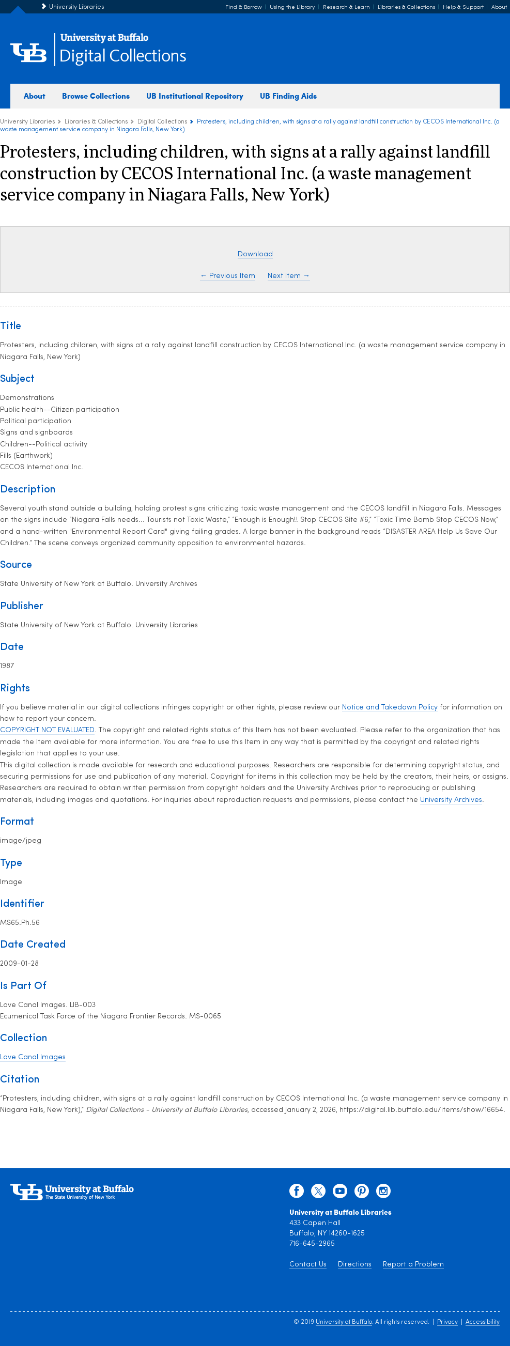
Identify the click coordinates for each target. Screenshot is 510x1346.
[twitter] (318, 1193)
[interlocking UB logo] (104, 41)
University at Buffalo (344, 1322)
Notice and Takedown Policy (390, 707)
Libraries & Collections (406, 7)
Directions (355, 1264)
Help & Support (463, 7)
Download (255, 254)
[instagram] (383, 1193)
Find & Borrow (243, 7)
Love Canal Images (33, 1057)
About (499, 7)
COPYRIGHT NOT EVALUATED (47, 730)
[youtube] (340, 1193)
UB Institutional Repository (194, 95)
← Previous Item (227, 276)
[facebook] (296, 1193)
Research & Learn (346, 7)
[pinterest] (361, 1193)
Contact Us (308, 1264)
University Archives (451, 800)
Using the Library (292, 7)
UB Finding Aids (288, 95)
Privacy (447, 1322)
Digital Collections (122, 57)
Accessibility (483, 1322)
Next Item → (289, 276)
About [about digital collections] (34, 95)
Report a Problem (413, 1264)
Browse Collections (96, 95)
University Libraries (76, 7)
